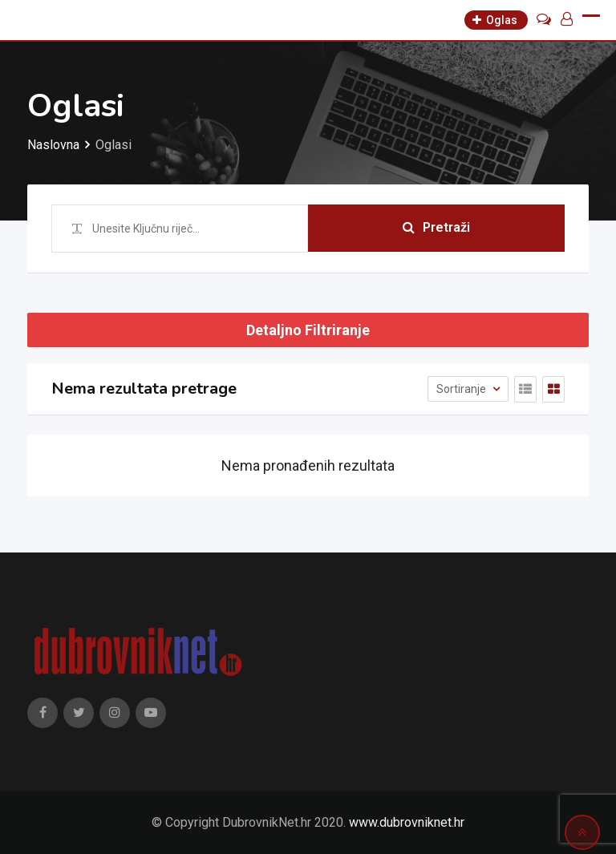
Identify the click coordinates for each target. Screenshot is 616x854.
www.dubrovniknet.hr (406, 822)
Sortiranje (462, 388)
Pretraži (436, 228)
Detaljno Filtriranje (308, 330)
